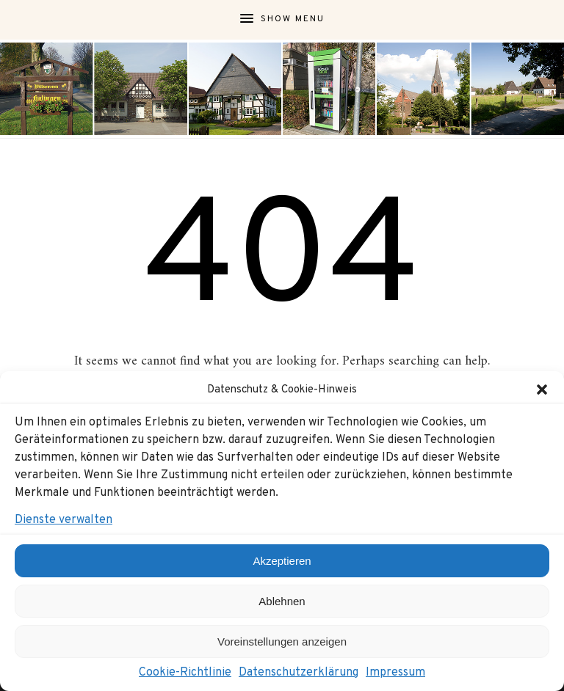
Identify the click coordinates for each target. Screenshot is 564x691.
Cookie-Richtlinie (185, 672)
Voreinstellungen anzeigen (282, 641)
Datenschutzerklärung (298, 672)
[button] (542, 389)
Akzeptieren (282, 561)
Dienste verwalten (63, 520)
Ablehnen (281, 601)
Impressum (395, 672)
